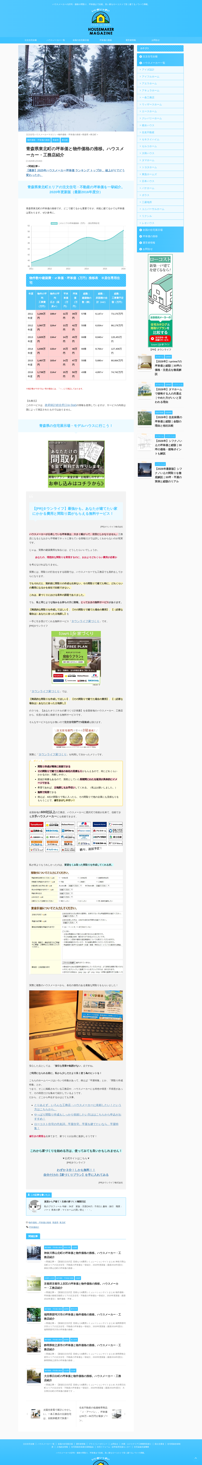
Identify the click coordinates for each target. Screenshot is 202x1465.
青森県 (55, 1200)
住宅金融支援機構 (141, 1420)
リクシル (146, 203)
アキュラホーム (149, 88)
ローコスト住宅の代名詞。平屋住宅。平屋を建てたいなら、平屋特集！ (71, 1107)
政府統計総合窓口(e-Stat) (58, 396)
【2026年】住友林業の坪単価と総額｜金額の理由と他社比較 (169, 403)
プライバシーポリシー (98, 1417)
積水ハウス (147, 120)
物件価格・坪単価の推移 (40, 1200)
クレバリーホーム (150, 114)
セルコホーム (148, 139)
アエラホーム (148, 82)
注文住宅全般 (31, 40)
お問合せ (156, 40)
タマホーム (147, 152)
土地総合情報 (62, 1420)
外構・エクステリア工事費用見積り (136, 1417)
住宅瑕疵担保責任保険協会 (82, 1420)
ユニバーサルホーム (151, 197)
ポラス (145, 184)
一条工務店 (147, 95)
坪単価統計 (34, 1205)
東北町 (62, 1200)
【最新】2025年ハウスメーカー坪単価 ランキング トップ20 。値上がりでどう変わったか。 (74, 170)
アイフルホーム (149, 75)
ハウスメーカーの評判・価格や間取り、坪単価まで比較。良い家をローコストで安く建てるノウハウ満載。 (101, 1425)
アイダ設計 (147, 69)
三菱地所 (146, 190)
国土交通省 (159, 1417)
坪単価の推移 (106, 40)
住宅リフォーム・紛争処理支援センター (114, 1420)
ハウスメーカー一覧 (56, 40)
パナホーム (147, 178)
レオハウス (147, 210)
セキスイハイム (149, 133)
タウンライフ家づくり (83, 612)
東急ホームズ (148, 165)
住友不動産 (147, 127)
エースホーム (148, 107)
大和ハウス (147, 146)
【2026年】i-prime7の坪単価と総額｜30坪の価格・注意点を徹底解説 (169, 352)
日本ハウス (147, 171)
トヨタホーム (148, 159)
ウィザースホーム (150, 101)
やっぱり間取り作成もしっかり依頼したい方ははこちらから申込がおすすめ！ (75, 1103)
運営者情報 (131, 40)
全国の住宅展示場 (81, 40)
